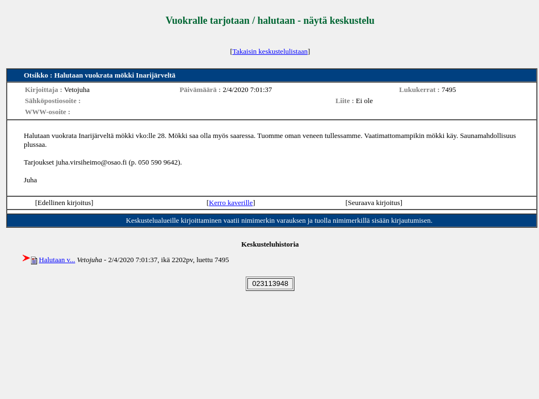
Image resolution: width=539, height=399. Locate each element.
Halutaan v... (57, 259)
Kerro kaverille (231, 202)
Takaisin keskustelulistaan (270, 51)
